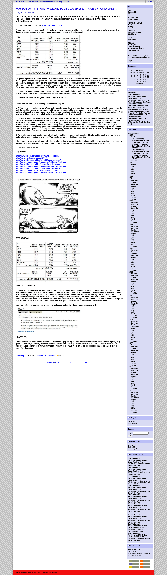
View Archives (133, 133)
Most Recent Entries (135, 454)
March (133, 137)
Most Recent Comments (137, 546)
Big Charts (132, 34)
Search (130, 429)
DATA (130, 38)
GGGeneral (132, 424)
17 (79, 362)
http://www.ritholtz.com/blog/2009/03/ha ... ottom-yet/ (38, 168)
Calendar (131, 66)
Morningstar (132, 39)
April (132, 172)
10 (58, 362)
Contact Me (132, 12)
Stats (130, 14)
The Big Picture (134, 45)
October (134, 182)
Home (130, 10)
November (134, 181)
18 (82, 362)
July (132, 166)
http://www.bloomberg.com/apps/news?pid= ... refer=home (41, 162)
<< (48, 362)
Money (130, 27)
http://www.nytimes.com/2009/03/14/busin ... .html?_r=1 (39, 170)
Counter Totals (133, 441)
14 (70, 362)
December (134, 179)
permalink (51, 356)
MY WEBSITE (133, 18)
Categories (132, 418)
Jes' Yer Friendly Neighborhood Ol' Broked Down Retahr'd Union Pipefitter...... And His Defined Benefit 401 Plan (141, 142)
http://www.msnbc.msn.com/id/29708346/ (33, 158)
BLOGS (131, 43)
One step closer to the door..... (139, 106)
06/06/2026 (139, 84)
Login (130, 61)
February (134, 161)
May (132, 170)
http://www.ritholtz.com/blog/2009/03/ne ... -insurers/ (38, 160)
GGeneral (131, 422)
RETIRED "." (132, 93)
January (134, 199)
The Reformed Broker (136, 49)
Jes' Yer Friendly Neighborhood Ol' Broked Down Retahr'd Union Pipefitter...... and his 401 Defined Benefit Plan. (137, 527)
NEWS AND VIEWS (135, 23)
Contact (149, 2)
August (133, 164)
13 (67, 362)
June (132, 168)
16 (76, 362)
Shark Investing (134, 47)
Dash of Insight (133, 50)
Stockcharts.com (134, 32)
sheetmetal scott (134, 550)
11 (61, 362)
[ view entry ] (20, 356)
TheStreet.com (133, 25)
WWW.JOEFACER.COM (52, 26)
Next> (87, 362)
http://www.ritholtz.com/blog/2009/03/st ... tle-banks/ (38, 164)
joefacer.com (133, 19)
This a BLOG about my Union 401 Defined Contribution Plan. (139, 57)
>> (90, 362)
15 (73, 362)
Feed (67, 2)
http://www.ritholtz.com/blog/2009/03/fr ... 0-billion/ (37, 156)
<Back (51, 362)
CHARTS (131, 30)
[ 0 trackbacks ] (41, 356)
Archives (131, 129)
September (135, 184)
